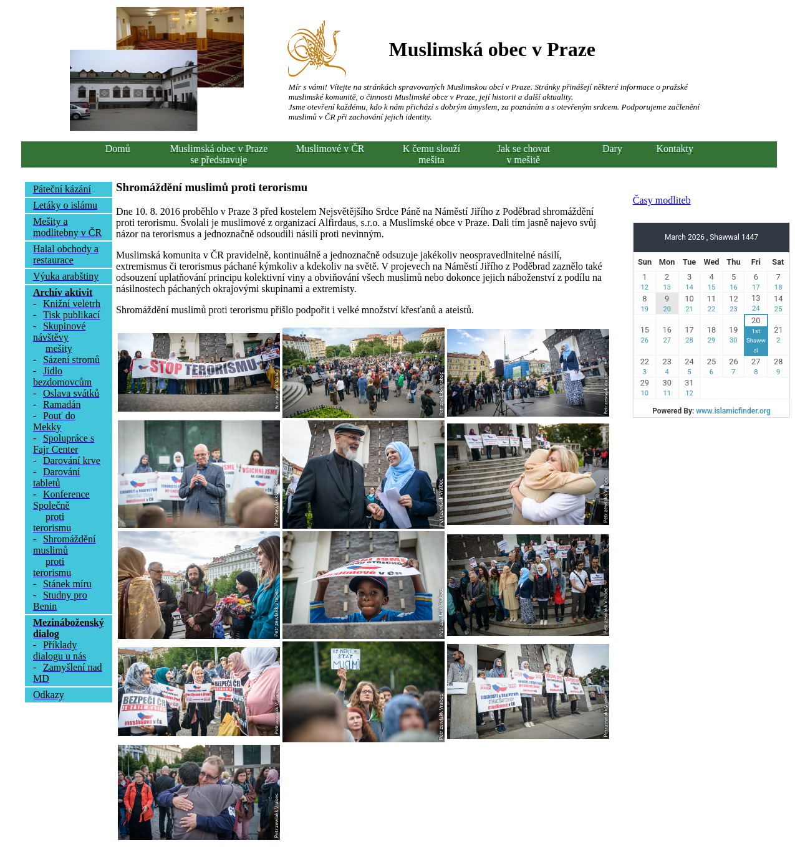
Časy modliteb (662, 200)
